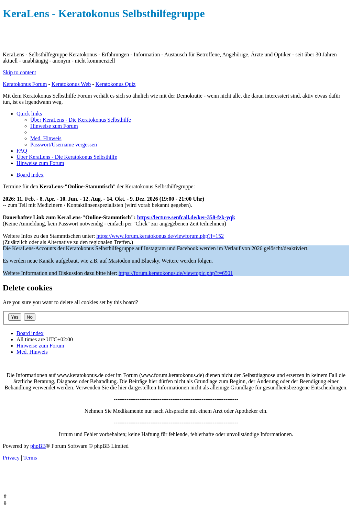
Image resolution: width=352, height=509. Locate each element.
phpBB (38, 446)
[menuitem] (80, 120)
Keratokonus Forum (25, 84)
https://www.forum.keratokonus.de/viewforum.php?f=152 (160, 236)
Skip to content (19, 72)
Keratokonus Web (71, 84)
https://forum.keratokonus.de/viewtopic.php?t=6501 (176, 273)
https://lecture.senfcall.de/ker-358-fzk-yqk (186, 217)
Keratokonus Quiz (115, 84)
